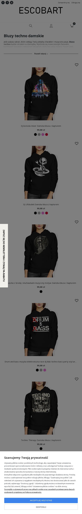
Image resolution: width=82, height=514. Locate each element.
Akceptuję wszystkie (41, 500)
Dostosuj (41, 507)
